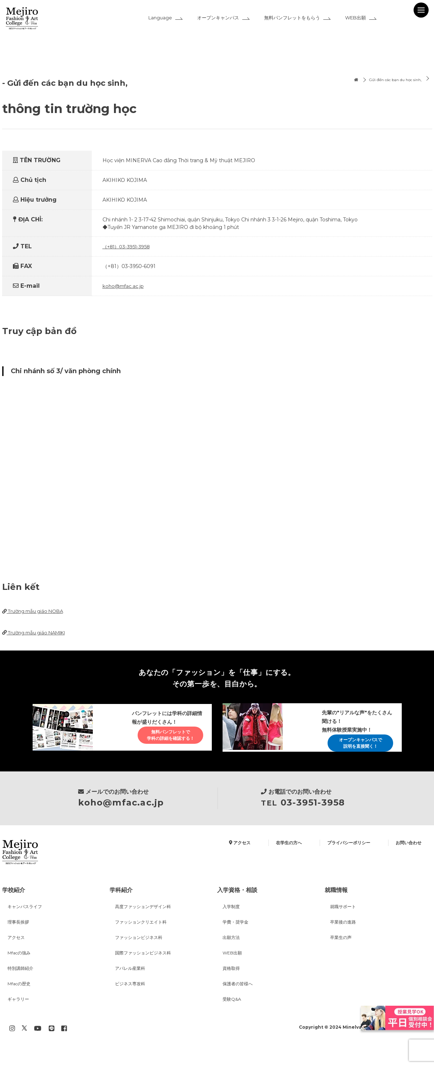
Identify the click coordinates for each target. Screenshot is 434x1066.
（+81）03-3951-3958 (128, 246)
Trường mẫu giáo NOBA (35, 611)
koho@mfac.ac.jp (124, 286)
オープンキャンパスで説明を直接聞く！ (354, 747)
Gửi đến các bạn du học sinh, (388, 80)
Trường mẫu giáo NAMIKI (37, 633)
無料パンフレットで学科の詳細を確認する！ (164, 743)
